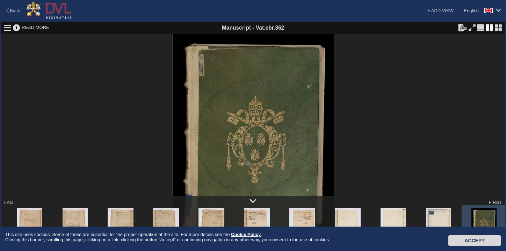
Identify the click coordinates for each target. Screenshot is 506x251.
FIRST (495, 202)
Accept (474, 240)
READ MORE (35, 27)
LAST (10, 202)
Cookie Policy (246, 234)
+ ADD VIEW (440, 10)
